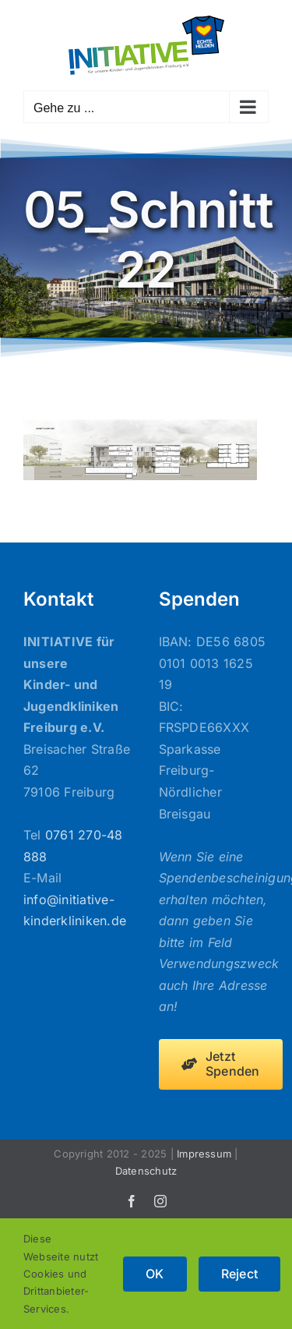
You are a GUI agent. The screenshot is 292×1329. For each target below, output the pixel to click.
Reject (239, 1273)
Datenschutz (146, 1171)
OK (155, 1273)
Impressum (204, 1153)
